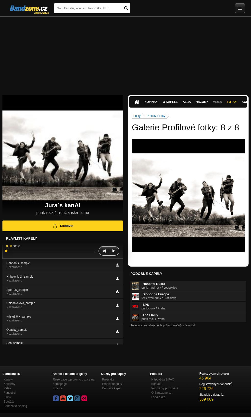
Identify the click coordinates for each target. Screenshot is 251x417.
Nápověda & (162, 379)
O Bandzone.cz (161, 392)
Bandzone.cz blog (15, 406)
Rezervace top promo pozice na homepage (73, 382)
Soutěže (9, 401)
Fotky (232, 102)
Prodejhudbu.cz (112, 384)
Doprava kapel (111, 388)
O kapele (170, 102)
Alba (187, 102)
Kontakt (156, 384)
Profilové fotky (156, 116)
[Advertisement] (125, 53)
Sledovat (63, 226)
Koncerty (9, 384)
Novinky (151, 102)
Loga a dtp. (158, 397)
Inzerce (58, 388)
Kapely (8, 379)
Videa (217, 102)
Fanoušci (10, 392)
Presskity (108, 379)
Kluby (7, 397)
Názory (202, 102)
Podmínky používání (164, 388)
